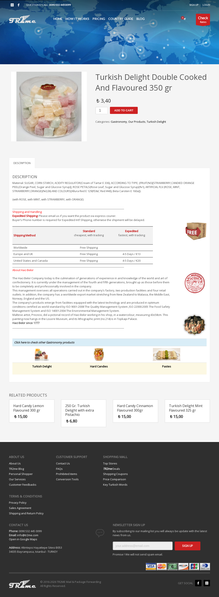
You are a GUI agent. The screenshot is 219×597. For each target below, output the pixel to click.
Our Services (17, 479)
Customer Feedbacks (22, 485)
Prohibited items (66, 474)
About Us (15, 463)
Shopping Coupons (115, 474)
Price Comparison (114, 479)
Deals (111, 469)
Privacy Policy (18, 502)
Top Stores (110, 463)
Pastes (166, 366)
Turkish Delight (156, 122)
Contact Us (63, 463)
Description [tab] (22, 163)
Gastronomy (119, 122)
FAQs (59, 469)
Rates (203, 20)
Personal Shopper (21, 474)
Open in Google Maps (23, 539)
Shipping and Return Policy (26, 513)
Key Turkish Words (115, 485)
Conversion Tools (67, 479)
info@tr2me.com (27, 535)
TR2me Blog (16, 469)
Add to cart (123, 110)
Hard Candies (99, 366)
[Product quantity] (101, 110)
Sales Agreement (20, 508)
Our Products (136, 122)
